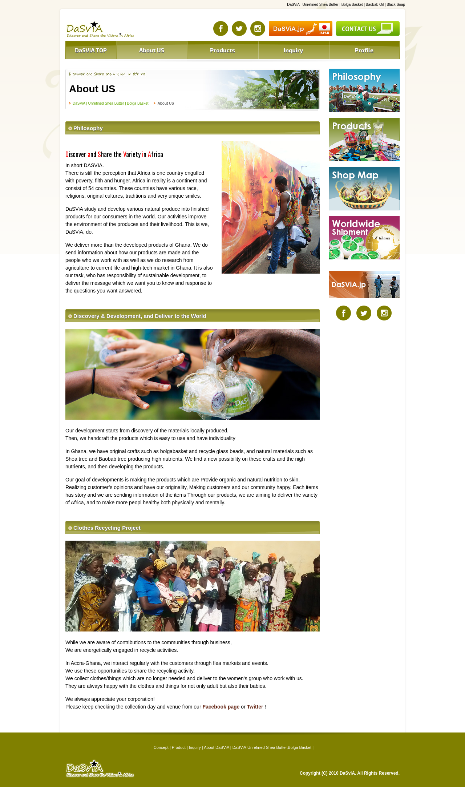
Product (179, 747)
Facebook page (220, 707)
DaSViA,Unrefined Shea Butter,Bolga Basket (272, 747)
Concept (161, 747)
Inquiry (195, 747)
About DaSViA (216, 747)
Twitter (255, 707)
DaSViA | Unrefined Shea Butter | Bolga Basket (110, 103)
